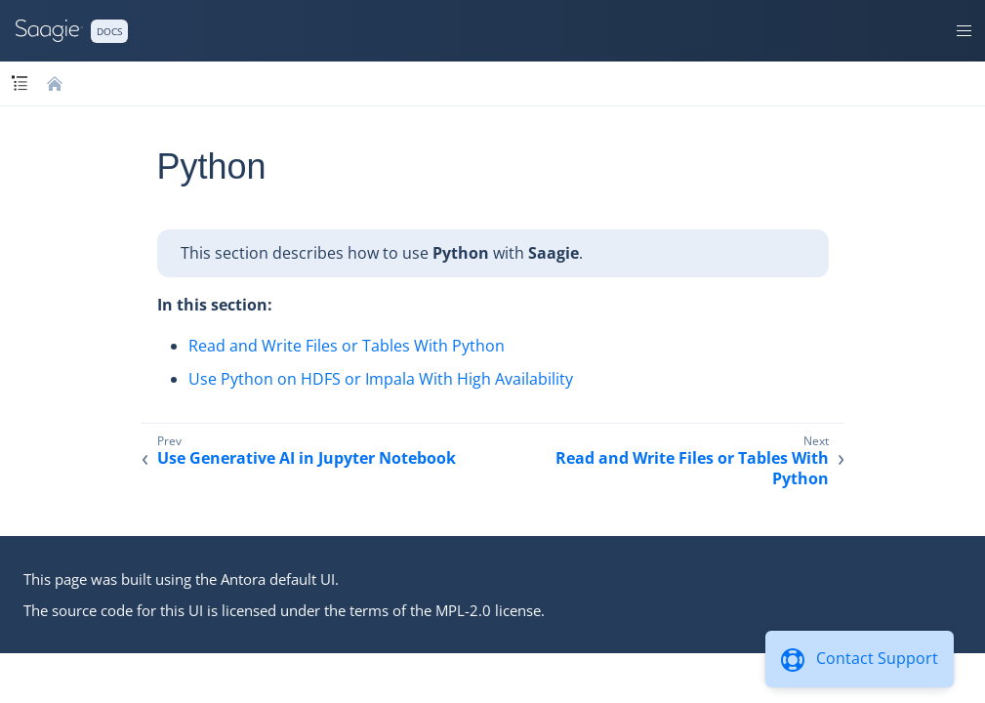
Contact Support (877, 658)
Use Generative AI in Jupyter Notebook (306, 458)
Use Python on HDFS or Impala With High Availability (380, 379)
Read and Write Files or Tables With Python (346, 345)
